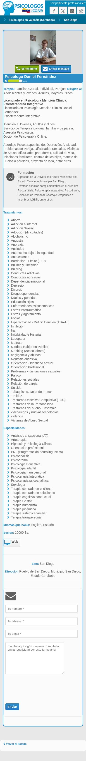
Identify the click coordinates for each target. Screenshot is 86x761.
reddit (81, 10)
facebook (54, 10)
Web (11, 543)
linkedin (72, 10)
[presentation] (31, 686)
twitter (63, 10)
